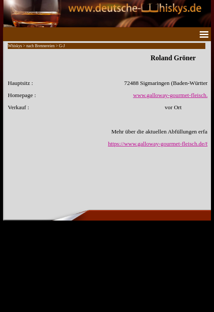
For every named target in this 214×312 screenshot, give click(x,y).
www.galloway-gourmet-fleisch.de (173, 95)
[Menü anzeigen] (204, 34)
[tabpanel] (107, 100)
